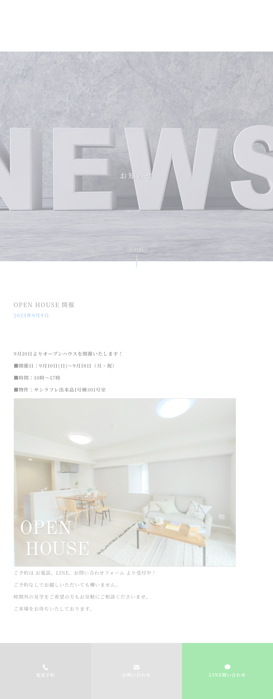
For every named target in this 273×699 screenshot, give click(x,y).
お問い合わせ (136, 675)
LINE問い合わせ (227, 675)
